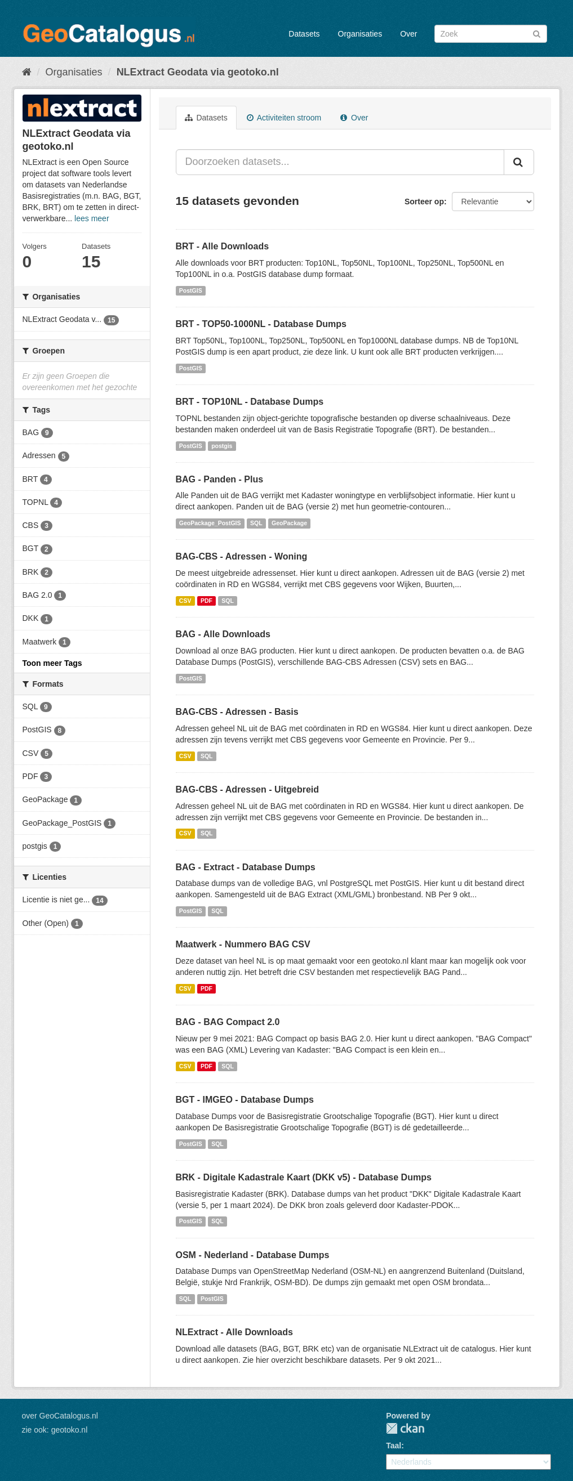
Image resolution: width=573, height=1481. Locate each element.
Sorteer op (424, 201)
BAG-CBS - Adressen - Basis (237, 712)
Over (408, 33)
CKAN (405, 1428)
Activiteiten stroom (284, 117)
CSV (185, 600)
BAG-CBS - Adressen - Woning (242, 556)
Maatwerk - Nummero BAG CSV (243, 944)
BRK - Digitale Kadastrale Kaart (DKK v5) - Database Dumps (304, 1177)
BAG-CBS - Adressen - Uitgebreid (247, 789)
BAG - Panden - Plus (220, 479)
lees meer (91, 218)
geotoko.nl (69, 1429)
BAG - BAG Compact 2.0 (228, 1022)
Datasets (303, 33)
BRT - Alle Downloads (222, 246)
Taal (393, 1445)
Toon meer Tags (52, 663)
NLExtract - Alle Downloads (234, 1332)
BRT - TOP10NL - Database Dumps (250, 401)
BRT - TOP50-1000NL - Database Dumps (261, 324)
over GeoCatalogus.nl (60, 1415)
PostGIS (190, 290)
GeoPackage (289, 523)
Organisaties (360, 33)
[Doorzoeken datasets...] (340, 162)
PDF (206, 600)
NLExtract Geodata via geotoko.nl (198, 72)
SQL (256, 523)
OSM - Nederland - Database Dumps (253, 1255)
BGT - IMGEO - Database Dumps (245, 1099)
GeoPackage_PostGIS (210, 523)
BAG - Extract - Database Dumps (246, 867)
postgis (221, 445)
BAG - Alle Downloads (223, 634)
